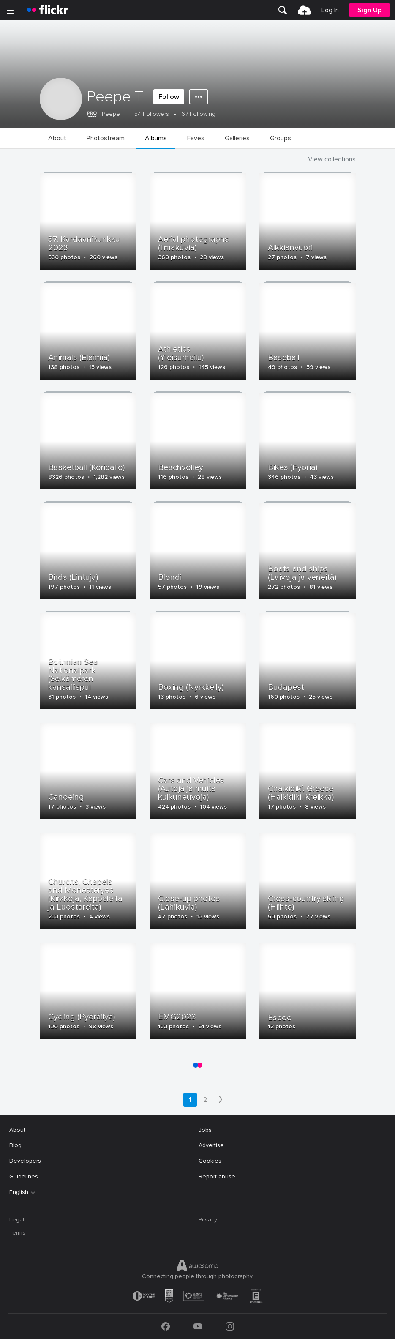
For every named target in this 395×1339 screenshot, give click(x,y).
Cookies (210, 1160)
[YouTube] (198, 1326)
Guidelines (23, 1176)
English (18, 1192)
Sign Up (369, 10)
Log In (330, 10)
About (17, 1130)
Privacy (208, 1219)
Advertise (211, 1145)
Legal (16, 1219)
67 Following (198, 114)
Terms (17, 1232)
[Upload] (304, 10)
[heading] (47, 10)
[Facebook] (166, 1326)
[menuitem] (283, 10)
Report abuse (217, 1176)
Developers (25, 1160)
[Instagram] (230, 1326)
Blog (15, 1145)
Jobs (205, 1130)
